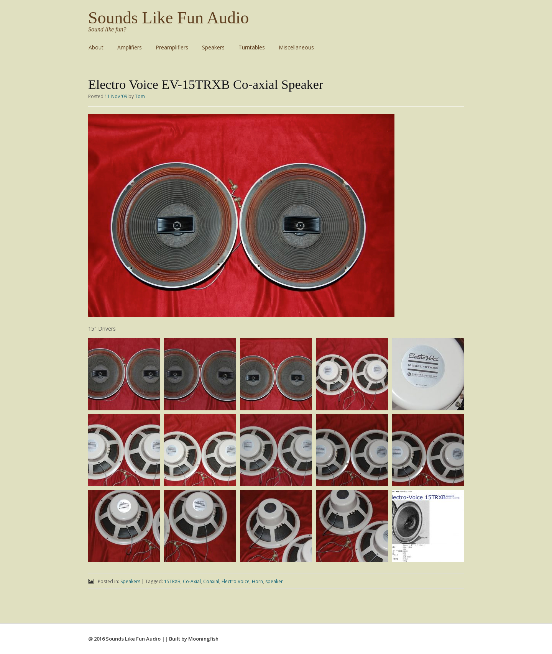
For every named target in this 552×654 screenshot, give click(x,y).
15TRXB (172, 581)
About (96, 47)
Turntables (251, 47)
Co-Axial (192, 581)
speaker (274, 581)
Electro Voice (236, 581)
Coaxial (211, 581)
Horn (257, 581)
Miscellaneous (296, 47)
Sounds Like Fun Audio (168, 17)
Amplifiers (129, 47)
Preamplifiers (172, 47)
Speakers (213, 47)
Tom (140, 96)
